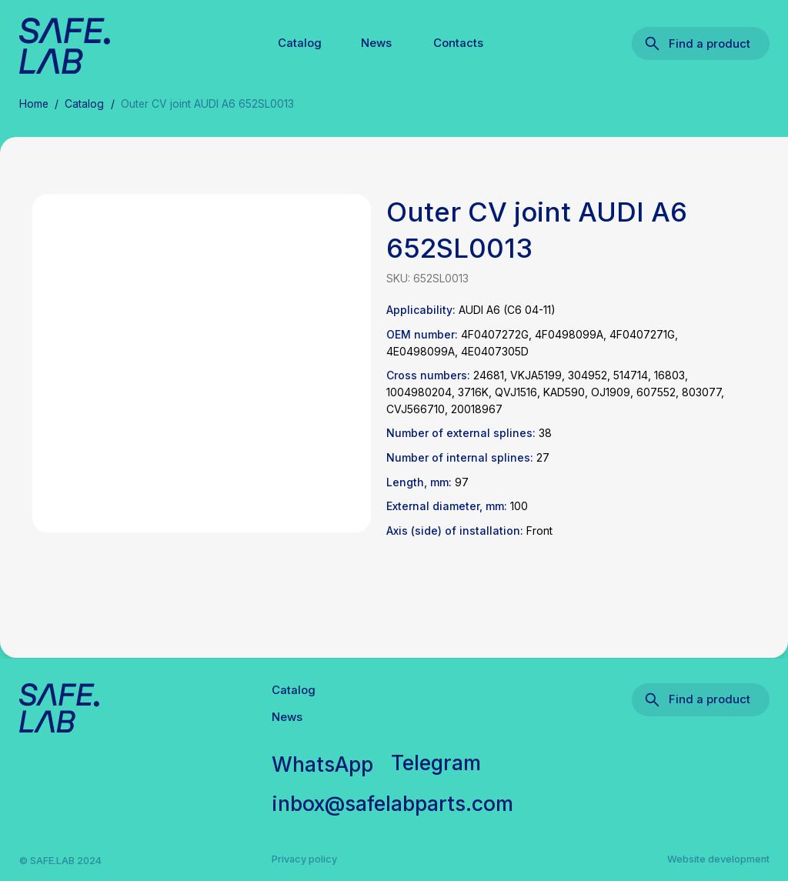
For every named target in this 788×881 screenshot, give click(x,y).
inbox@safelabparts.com (392, 803)
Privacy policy (304, 859)
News (376, 43)
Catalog (300, 43)
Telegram (436, 762)
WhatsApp (322, 764)
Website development (718, 859)
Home (33, 104)
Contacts (458, 43)
